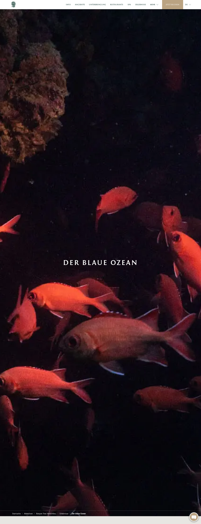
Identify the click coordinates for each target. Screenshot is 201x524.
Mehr (154, 4)
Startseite (16, 513)
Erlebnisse (64, 513)
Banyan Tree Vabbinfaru (46, 513)
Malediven (28, 513)
